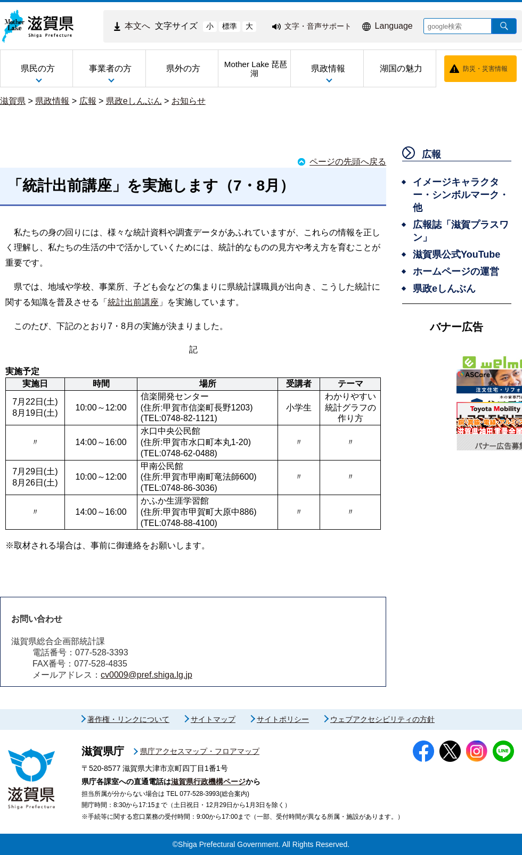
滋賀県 (13, 100)
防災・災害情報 (485, 68)
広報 (87, 100)
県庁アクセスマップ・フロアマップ (199, 751)
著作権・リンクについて (128, 719)
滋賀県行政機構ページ (208, 781)
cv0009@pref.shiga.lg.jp (146, 674)
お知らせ (189, 100)
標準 (229, 26)
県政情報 (52, 100)
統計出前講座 (133, 302)
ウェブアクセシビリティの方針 (382, 719)
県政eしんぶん (134, 100)
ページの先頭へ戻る (347, 161)
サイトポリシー (283, 719)
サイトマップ (213, 719)
